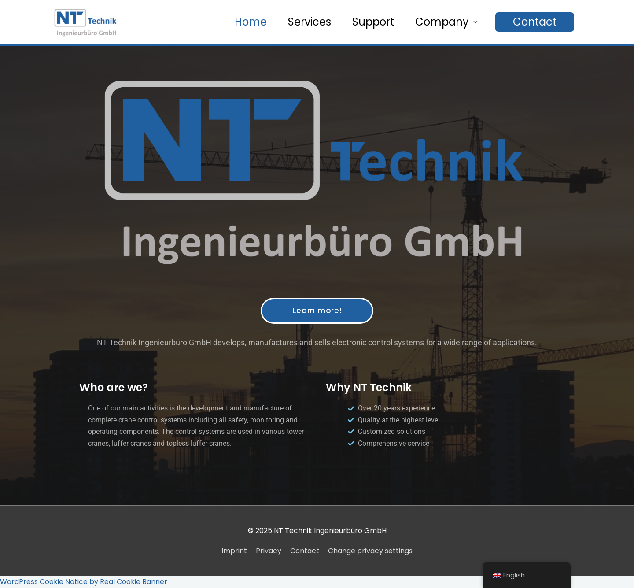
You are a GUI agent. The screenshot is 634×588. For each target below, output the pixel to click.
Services (309, 22)
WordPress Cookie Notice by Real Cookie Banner (83, 582)
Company (442, 22)
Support (373, 22)
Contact (304, 551)
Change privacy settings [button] (370, 551)
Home (251, 22)
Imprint (234, 551)
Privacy (268, 551)
